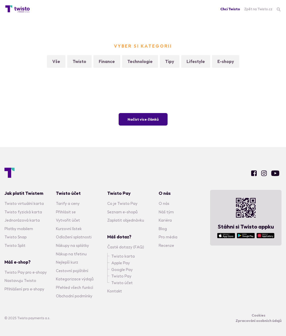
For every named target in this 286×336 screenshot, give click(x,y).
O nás (164, 203)
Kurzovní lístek (69, 228)
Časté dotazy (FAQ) (125, 247)
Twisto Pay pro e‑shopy (25, 272)
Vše (56, 61)
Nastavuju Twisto (20, 280)
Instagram (264, 173)
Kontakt (114, 291)
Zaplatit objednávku (125, 220)
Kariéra (165, 220)
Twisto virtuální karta (24, 203)
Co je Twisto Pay (122, 203)
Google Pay (122, 269)
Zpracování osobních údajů (259, 320)
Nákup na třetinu (71, 253)
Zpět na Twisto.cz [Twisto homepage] (258, 9)
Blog (163, 228)
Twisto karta (123, 256)
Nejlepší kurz (67, 262)
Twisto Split (14, 245)
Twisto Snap (15, 236)
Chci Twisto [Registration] (230, 9)
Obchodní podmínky (74, 295)
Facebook (254, 173)
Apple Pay (120, 262)
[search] (279, 9)
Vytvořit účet (68, 220)
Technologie (140, 61)
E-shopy (225, 61)
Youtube (275, 173)
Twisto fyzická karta (23, 211)
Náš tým (166, 211)
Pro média (168, 236)
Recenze (166, 245)
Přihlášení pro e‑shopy (24, 289)
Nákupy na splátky (72, 245)
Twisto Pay (121, 276)
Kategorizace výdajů (75, 278)
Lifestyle (196, 61)
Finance (107, 61)
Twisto (79, 61)
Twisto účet (122, 282)
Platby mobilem (18, 228)
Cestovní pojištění (72, 270)
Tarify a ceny (68, 203)
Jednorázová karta (22, 220)
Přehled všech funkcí (74, 287)
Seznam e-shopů (122, 211)
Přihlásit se (66, 211)
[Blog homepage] (17, 9)
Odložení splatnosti (74, 236)
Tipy (169, 61)
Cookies (258, 315)
